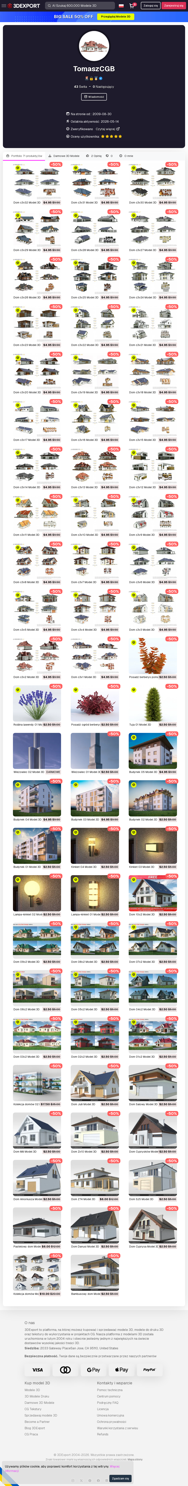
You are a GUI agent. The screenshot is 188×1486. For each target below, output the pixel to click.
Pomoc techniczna (109, 1390)
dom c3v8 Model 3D (26, 582)
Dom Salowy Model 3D (143, 1104)
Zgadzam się (120, 1478)
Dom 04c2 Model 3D (142, 1009)
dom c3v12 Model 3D (142, 487)
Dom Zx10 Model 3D (84, 1151)
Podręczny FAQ (107, 1403)
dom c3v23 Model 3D (27, 345)
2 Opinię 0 (99, 156)
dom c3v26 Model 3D (27, 297)
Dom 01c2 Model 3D (142, 1056)
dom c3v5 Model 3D (26, 629)
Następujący (103, 87)
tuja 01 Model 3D (140, 724)
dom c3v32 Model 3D (27, 202)
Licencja (103, 1409)
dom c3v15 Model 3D (142, 440)
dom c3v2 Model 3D (26, 677)
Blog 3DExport (35, 1428)
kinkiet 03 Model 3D (141, 867)
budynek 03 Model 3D (85, 819)
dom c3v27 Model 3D (142, 250)
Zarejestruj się (173, 5)
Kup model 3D (37, 1383)
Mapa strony (135, 1459)
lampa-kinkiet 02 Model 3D (31, 914)
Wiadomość (94, 97)
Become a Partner (37, 1422)
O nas (30, 1322)
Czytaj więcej (108, 129)
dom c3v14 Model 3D (27, 487)
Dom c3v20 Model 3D (27, 392)
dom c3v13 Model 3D (84, 487)
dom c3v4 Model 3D (84, 629)
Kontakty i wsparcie (114, 1383)
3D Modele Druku (37, 1396)
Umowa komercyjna (110, 1415)
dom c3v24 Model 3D (142, 297)
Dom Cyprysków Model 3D (146, 1151)
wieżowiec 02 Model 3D (29, 772)
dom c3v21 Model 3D (142, 345)
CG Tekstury (33, 1409)
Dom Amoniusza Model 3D (30, 1199)
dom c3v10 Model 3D (84, 535)
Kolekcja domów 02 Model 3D (32, 1104)
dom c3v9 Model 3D (142, 535)
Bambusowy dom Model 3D (88, 1294)
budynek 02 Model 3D (143, 819)
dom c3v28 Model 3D (85, 250)
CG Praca (31, 1434)
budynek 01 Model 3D (27, 867)
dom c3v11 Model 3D (26, 535)
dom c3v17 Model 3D (27, 440)
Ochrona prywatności (111, 1422)
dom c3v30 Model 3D (143, 202)
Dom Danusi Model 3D (85, 1246)
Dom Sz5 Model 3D (141, 1199)
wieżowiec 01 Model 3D (86, 772)
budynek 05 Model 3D (143, 772)
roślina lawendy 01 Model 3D (32, 724)
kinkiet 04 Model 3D (84, 867)
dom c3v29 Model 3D (27, 250)
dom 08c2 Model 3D (84, 962)
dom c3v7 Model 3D (83, 582)
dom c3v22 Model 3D (85, 345)
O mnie (126, 156)
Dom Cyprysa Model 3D (144, 1246)
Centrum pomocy (108, 1396)
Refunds (102, 1434)
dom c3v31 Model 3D (84, 202)
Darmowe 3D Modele (64, 156)
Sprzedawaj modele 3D (41, 1415)
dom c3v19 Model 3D (84, 392)
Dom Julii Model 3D (83, 1104)
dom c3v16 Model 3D (84, 440)
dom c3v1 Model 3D (83, 677)
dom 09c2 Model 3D (27, 962)
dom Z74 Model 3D (83, 1199)
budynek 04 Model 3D (28, 819)
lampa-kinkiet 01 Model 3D (88, 914)
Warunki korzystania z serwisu (117, 1428)
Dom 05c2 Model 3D (84, 1009)
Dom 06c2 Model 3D (27, 1009)
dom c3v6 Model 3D (142, 582)
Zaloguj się (151, 5)
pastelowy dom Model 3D (30, 1246)
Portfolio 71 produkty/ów (24, 156)
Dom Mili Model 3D (25, 1151)
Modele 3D (32, 1390)
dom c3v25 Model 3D (85, 297)
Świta (80, 87)
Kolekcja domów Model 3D (30, 1294)
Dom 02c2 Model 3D (84, 1056)
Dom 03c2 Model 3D (26, 1056)
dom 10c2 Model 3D (142, 914)
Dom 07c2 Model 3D (142, 962)
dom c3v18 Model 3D (142, 392)
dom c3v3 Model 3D (142, 629)
